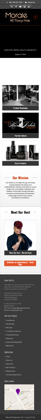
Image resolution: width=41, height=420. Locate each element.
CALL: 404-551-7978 (14, 2)
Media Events (10, 371)
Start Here (9, 364)
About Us (9, 360)
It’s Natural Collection (13, 331)
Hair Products (10, 367)
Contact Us (30, 2)
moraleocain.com (16, 310)
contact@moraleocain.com (21, 308)
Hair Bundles (10, 324)
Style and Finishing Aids (14, 342)
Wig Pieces (10, 346)
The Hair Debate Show (13, 375)
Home (8, 356)
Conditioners (10, 320)
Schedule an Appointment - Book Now (20, 263)
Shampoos (9, 338)
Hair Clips (9, 327)
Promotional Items (12, 335)
